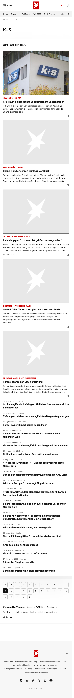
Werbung (28, 669)
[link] (68, 5)
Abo (62, 5)
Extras (13, 14)
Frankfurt (7, 612)
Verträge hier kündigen (12, 669)
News (5, 14)
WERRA (39, 607)
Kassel (29, 607)
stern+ (64, 14)
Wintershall (28, 612)
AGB (64, 662)
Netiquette (52, 665)
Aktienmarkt (9, 617)
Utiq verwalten (39, 665)
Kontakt (63, 669)
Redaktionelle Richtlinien (50, 662)
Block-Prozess (49, 14)
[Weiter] (69, 14)
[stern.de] (36, 5)
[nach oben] (67, 654)
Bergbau (50, 607)
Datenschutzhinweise (21, 665)
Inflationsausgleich (46, 612)
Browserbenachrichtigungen (36, 672)
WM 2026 (37, 14)
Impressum (8, 662)
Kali (17, 612)
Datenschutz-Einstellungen (46, 669)
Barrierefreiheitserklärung (26, 662)
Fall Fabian (26, 14)
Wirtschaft (7, 20)
